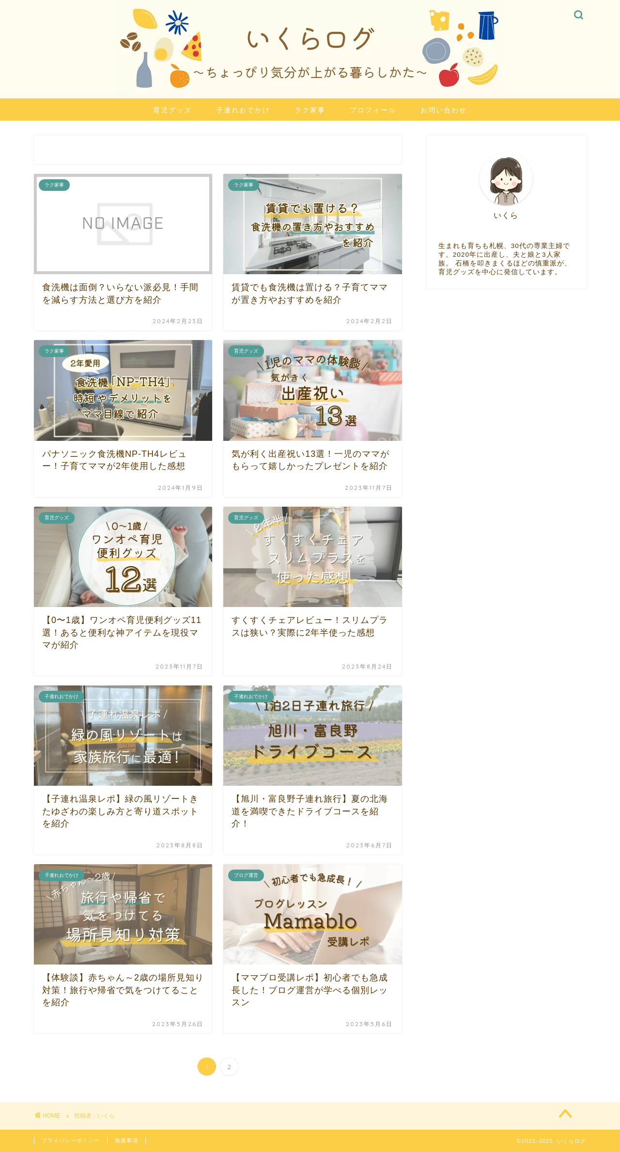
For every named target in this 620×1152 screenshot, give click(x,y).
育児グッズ (172, 110)
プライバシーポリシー (71, 1140)
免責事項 (126, 1140)
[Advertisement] (506, 373)
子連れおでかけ (243, 110)
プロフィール (373, 110)
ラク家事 (310, 110)
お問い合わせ (443, 110)
